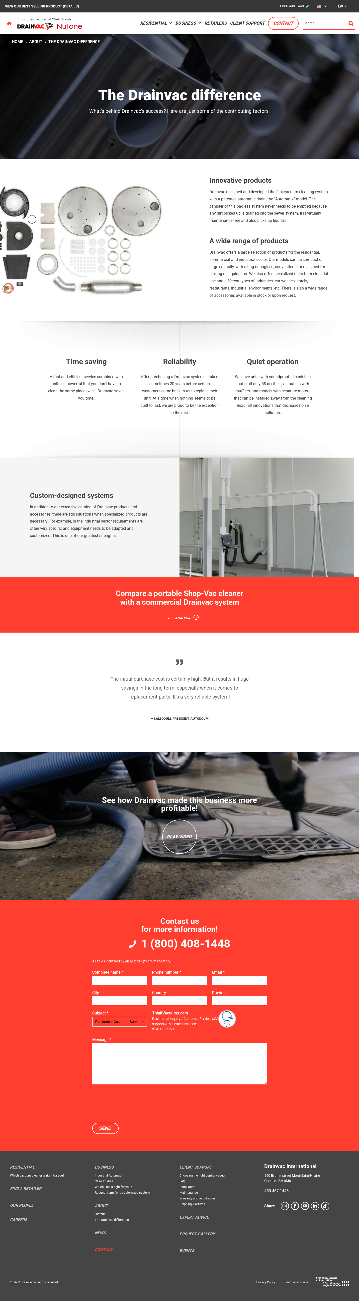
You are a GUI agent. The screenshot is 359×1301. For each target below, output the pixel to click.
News (100, 1233)
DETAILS (71, 6)
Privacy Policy (265, 1282)
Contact (283, 23)
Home (17, 41)
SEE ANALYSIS (179, 618)
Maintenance (189, 1192)
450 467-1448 (276, 1190)
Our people (21, 1205)
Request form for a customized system (122, 1192)
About (35, 41)
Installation (187, 1187)
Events (187, 1251)
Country (159, 992)
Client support (247, 23)
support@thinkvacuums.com (174, 1024)
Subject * (100, 1013)
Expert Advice (194, 1217)
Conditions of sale (295, 1282)
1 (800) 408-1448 (185, 943)
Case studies (104, 1181)
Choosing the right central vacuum (203, 1175)
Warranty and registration (197, 1198)
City (95, 992)
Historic (100, 1214)
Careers (18, 1220)
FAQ (182, 1181)
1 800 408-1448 (291, 6)
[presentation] (130, 1103)
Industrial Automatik (109, 1175)
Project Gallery (197, 1234)
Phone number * (166, 972)
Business (185, 23)
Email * (218, 972)
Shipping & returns (192, 1204)
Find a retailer (25, 1189)
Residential (153, 23)
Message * (101, 1039)
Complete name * (107, 972)
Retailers (215, 23)
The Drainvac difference (74, 41)
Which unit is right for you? (113, 1187)
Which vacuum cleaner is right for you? (37, 1175)
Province (220, 992)
